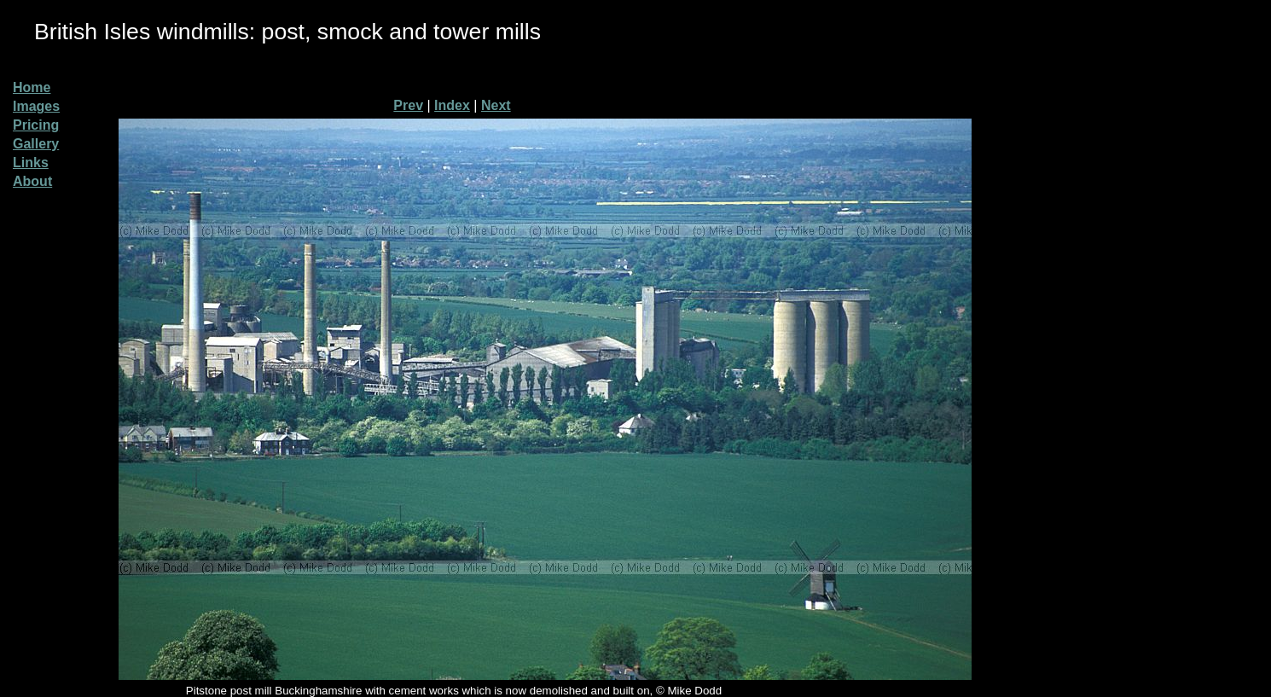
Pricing (36, 125)
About (32, 181)
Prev (408, 105)
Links (31, 162)
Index (452, 105)
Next (496, 105)
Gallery (36, 143)
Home (31, 87)
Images (36, 106)
